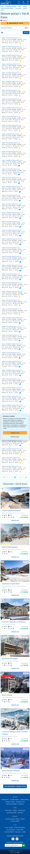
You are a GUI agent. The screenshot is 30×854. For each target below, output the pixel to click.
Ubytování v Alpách (10, 801)
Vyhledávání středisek (11, 6)
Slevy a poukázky (11, 829)
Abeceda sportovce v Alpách (12, 819)
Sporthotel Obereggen (10, 658)
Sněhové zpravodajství (11, 804)
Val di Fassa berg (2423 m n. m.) (13, 46)
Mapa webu (18, 832)
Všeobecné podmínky (19, 827)
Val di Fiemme (8, 661)
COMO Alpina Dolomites (11, 510)
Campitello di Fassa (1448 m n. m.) (14, 55)
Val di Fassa (18, 8)
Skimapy (15, 810)
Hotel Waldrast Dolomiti (11, 771)
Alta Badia (7, 549)
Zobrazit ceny (15, 520)
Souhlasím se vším (15, 432)
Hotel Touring (7, 695)
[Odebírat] (23, 845)
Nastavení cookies (15, 436)
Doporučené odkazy (12, 812)
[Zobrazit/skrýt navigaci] (28, 2)
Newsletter (20, 812)
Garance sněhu (19, 829)
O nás (6, 827)
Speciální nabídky (14, 799)
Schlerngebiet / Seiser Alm (12, 513)
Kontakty (11, 827)
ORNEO (18, 852)
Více (26, 28)
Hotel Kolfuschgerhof (10, 547)
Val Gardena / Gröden (10, 586)
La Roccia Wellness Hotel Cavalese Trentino (15, 733)
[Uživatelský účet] (19, 2)
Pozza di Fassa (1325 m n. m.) (13, 38)
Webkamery (21, 804)
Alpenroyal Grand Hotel (11, 584)
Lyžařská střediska (24, 799)
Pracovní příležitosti (9, 832)
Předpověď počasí (20, 801)
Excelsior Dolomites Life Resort (13, 622)
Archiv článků (8, 810)
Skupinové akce (5, 799)
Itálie (19, 6)
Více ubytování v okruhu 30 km (15, 786)
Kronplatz (7, 624)
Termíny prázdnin (15, 821)
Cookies (24, 832)
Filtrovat (26, 32)
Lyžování (23, 819)
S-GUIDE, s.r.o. (13, 851)
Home (2, 6)
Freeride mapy (21, 810)
